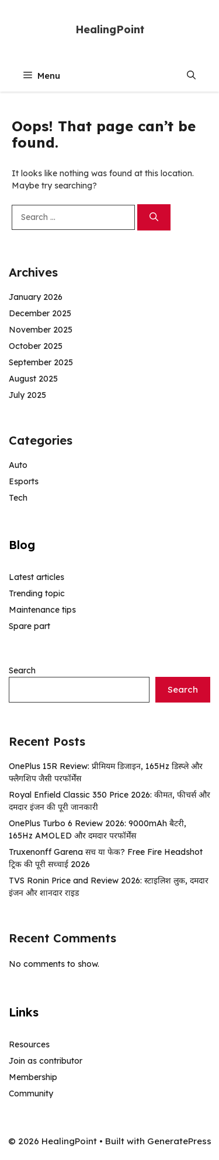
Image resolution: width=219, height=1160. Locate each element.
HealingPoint (109, 29)
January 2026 (35, 297)
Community (31, 1093)
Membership (33, 1077)
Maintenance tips (42, 610)
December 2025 (40, 313)
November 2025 (40, 329)
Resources (29, 1044)
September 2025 (41, 362)
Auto (18, 465)
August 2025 (33, 378)
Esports (24, 481)
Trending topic (37, 593)
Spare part (29, 626)
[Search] (154, 217)
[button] (191, 76)
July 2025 (27, 395)
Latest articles (36, 577)
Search (22, 670)
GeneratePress (179, 1141)
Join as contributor (45, 1061)
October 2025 (35, 346)
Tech (18, 497)
